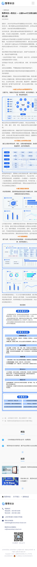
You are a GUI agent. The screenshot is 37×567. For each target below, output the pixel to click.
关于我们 (16, 497)
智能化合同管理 (29, 549)
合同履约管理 (20, 549)
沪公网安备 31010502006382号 (24, 556)
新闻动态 (26, 497)
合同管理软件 (13, 549)
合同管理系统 (5, 549)
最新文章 (23, 551)
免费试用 (18, 551)
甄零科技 (7, 497)
